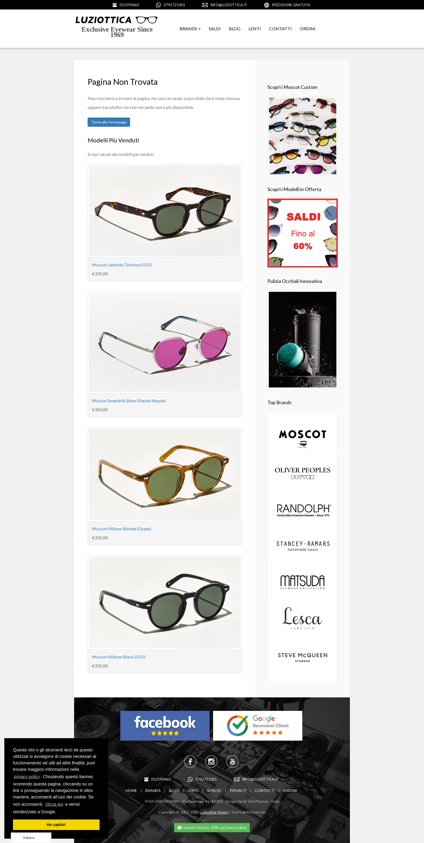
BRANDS (153, 790)
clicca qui (54, 804)
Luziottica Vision (214, 812)
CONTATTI (280, 28)
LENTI (255, 28)
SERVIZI (214, 790)
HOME (131, 790)
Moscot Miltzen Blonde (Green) (121, 528)
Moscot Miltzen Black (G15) (118, 656)
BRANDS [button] (190, 28)
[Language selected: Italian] (31, 837)
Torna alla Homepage (109, 122)
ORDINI (308, 28)
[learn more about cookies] (58, 812)
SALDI (215, 28)
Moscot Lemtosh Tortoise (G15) (122, 264)
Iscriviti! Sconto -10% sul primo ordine (212, 827)
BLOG (234, 28)
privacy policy (27, 776)
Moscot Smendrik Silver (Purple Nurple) (129, 400)
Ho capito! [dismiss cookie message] (56, 824)
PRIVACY (238, 790)
